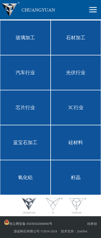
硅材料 (75, 142)
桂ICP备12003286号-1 (70, 224)
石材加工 (75, 37)
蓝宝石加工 (25, 142)
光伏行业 (75, 72)
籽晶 (76, 177)
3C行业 (75, 107)
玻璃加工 (25, 37)
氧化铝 (25, 177)
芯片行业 (25, 107)
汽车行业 (25, 72)
